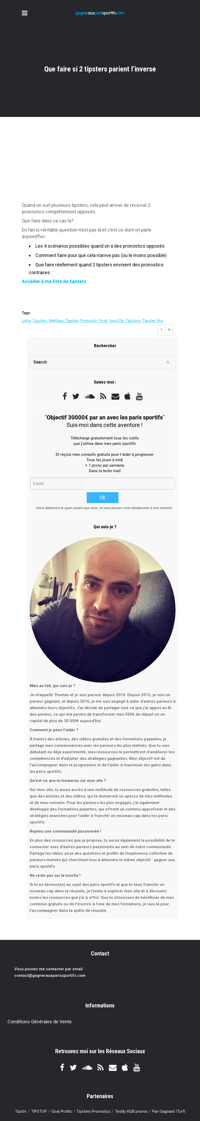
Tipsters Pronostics (93, 1111)
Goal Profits (61, 1111)
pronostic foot (94, 321)
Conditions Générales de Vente (40, 1021)
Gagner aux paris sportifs (46, 78)
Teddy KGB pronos (131, 1111)
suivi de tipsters (125, 321)
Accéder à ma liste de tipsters (54, 281)
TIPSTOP (39, 1111)
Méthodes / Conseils (89, 78)
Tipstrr (21, 1111)
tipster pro (152, 321)
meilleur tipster (64, 321)
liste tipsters (35, 321)
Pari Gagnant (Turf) (168, 1111)
